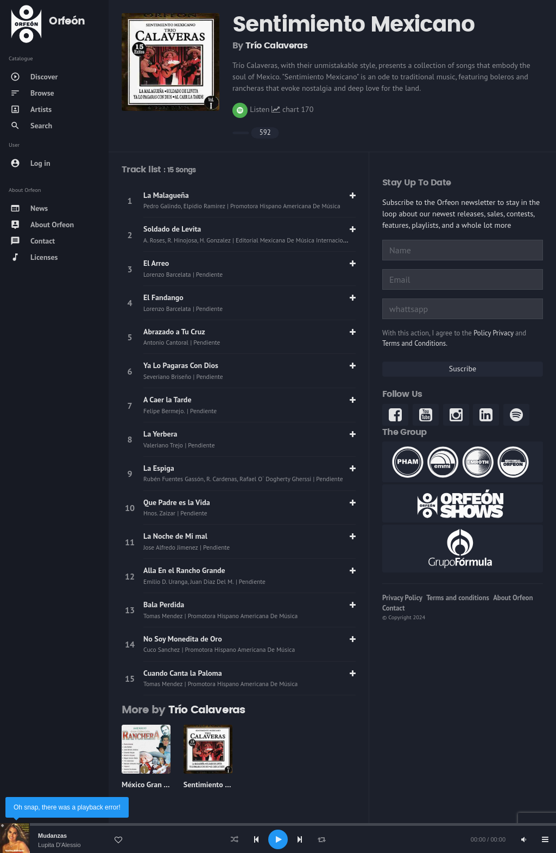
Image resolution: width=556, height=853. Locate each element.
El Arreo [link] (156, 263)
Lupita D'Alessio (59, 845)
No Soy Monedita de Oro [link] (182, 639)
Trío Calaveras (276, 45)
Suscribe (462, 368)
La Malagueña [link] (166, 195)
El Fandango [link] (163, 297)
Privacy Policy (402, 597)
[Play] (278, 839)
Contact (393, 608)
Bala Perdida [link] (163, 604)
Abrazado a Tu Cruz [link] (174, 332)
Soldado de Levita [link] (172, 229)
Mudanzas (52, 835)
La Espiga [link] (158, 468)
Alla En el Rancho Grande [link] (184, 570)
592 (265, 132)
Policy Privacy (493, 333)
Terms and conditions (457, 597)
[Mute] (523, 839)
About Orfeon (513, 597)
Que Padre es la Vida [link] (176, 502)
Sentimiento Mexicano (220, 784)
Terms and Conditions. (414, 343)
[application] (278, 839)
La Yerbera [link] (160, 434)
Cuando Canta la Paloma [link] (182, 673)
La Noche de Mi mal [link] (175, 536)
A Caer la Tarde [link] (167, 399)
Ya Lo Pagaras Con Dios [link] (180, 365)
